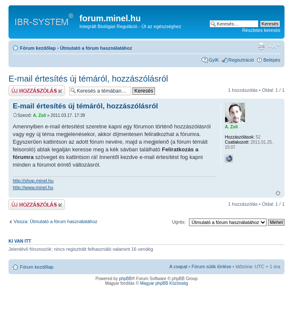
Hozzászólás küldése (36, 90)
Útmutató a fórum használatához (96, 48)
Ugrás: (179, 221)
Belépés (271, 59)
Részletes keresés (261, 30)
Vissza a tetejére (278, 193)
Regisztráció (241, 59)
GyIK (213, 59)
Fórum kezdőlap (38, 48)
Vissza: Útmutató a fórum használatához (55, 221)
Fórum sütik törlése (211, 266)
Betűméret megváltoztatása (274, 46)
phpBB (125, 278)
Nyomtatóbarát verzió (261, 46)
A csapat (178, 266)
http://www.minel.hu (33, 187)
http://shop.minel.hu (33, 180)
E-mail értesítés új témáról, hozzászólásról (88, 78)
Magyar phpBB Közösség (164, 283)
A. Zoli (39, 115)
